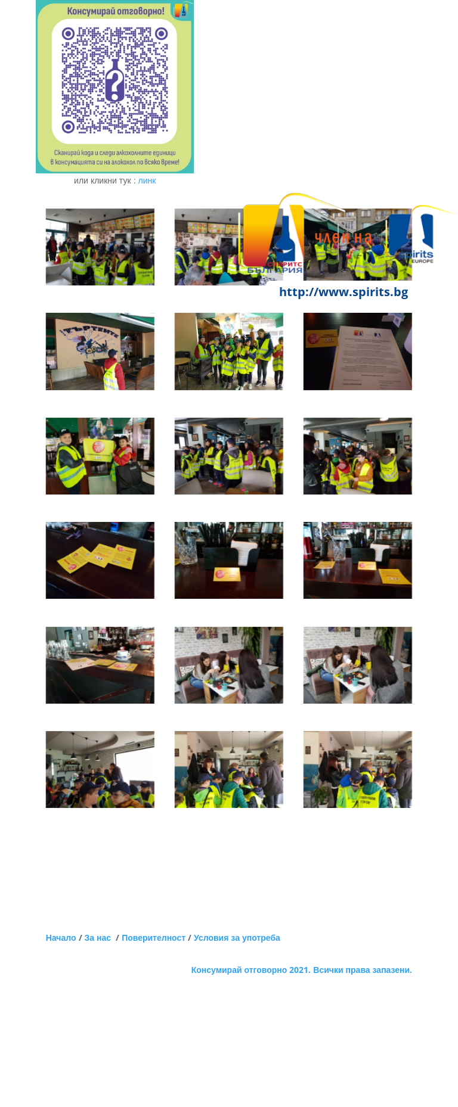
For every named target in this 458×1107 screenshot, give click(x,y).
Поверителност (153, 937)
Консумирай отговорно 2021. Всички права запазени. (301, 969)
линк (147, 180)
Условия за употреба (237, 937)
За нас (100, 937)
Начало (61, 937)
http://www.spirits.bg (343, 292)
